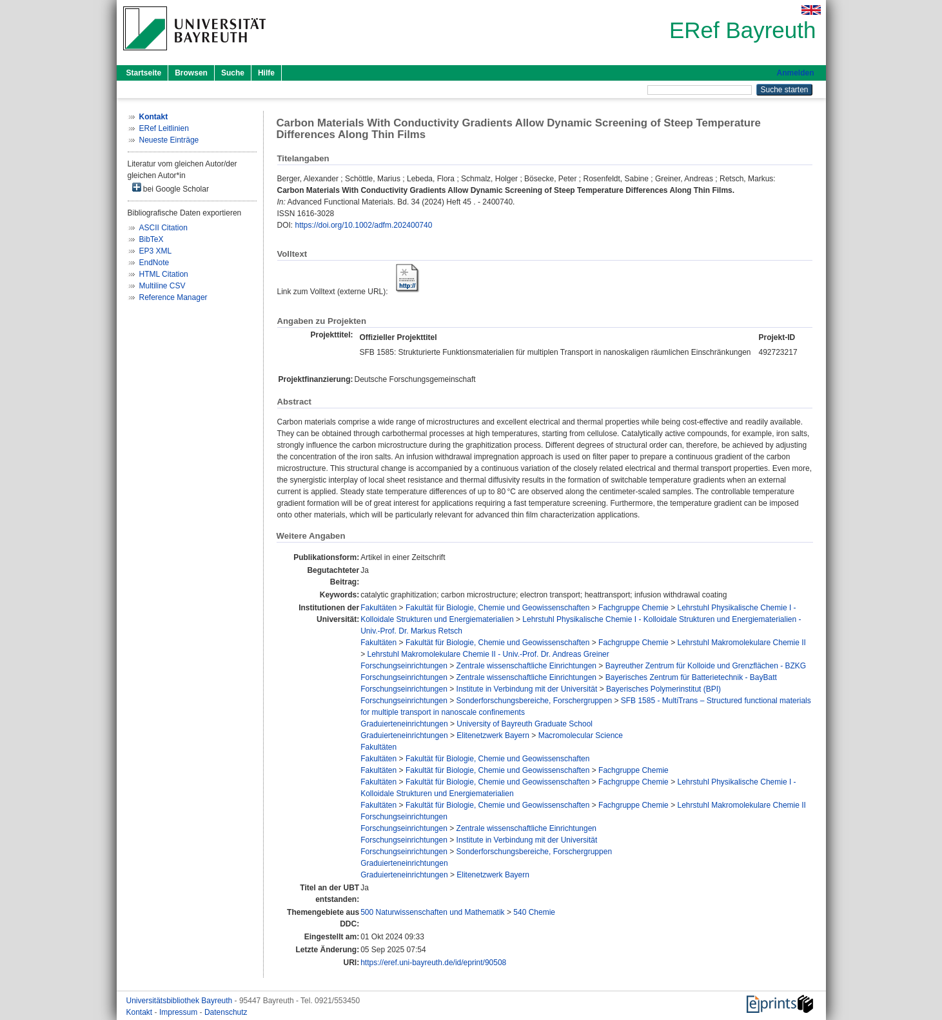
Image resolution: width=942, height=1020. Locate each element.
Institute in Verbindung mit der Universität (527, 689)
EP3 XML (155, 250)
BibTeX (151, 239)
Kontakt (140, 1012)
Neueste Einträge (169, 140)
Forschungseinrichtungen (403, 665)
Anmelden (795, 72)
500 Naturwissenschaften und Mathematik (432, 912)
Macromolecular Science (580, 735)
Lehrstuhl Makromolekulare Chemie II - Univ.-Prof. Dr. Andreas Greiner (488, 654)
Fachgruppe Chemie (633, 607)
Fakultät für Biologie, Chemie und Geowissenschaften (498, 607)
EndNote (154, 262)
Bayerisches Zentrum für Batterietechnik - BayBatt (691, 677)
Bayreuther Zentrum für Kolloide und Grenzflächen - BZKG (705, 665)
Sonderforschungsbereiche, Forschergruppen (534, 700)
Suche (232, 72)
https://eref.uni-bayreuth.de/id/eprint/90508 (433, 962)
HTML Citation (163, 274)
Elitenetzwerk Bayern (492, 735)
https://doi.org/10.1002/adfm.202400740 (364, 225)
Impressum (179, 1012)
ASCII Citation (163, 227)
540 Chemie (534, 912)
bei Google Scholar (170, 188)
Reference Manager (173, 297)
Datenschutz (226, 1012)
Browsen (191, 72)
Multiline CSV (162, 285)
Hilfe (266, 72)
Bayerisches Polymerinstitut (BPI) (663, 689)
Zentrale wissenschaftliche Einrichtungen (526, 665)
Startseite (144, 72)
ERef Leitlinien (164, 128)
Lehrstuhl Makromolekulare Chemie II (741, 642)
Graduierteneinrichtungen (403, 723)
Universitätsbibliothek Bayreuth (180, 1000)
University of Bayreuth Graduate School (524, 723)
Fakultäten (378, 607)
